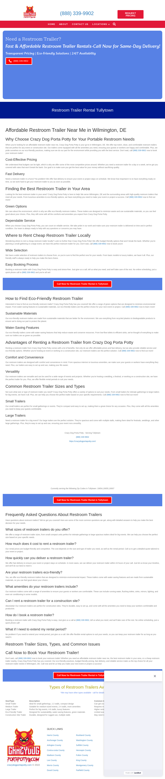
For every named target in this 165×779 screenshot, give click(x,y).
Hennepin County (83, 750)
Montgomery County (84, 765)
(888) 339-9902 (77, 13)
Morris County (53, 765)
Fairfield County (82, 770)
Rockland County (83, 735)
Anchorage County (55, 740)
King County (81, 760)
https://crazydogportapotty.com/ (82, 441)
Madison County (54, 755)
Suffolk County (82, 745)
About (63, 24)
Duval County (52, 770)
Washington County (84, 740)
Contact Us (80, 24)
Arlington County (54, 745)
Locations (99, 24)
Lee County (52, 760)
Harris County (53, 735)
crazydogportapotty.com (19, 765)
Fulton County (82, 755)
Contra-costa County (55, 750)
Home (51, 24)
